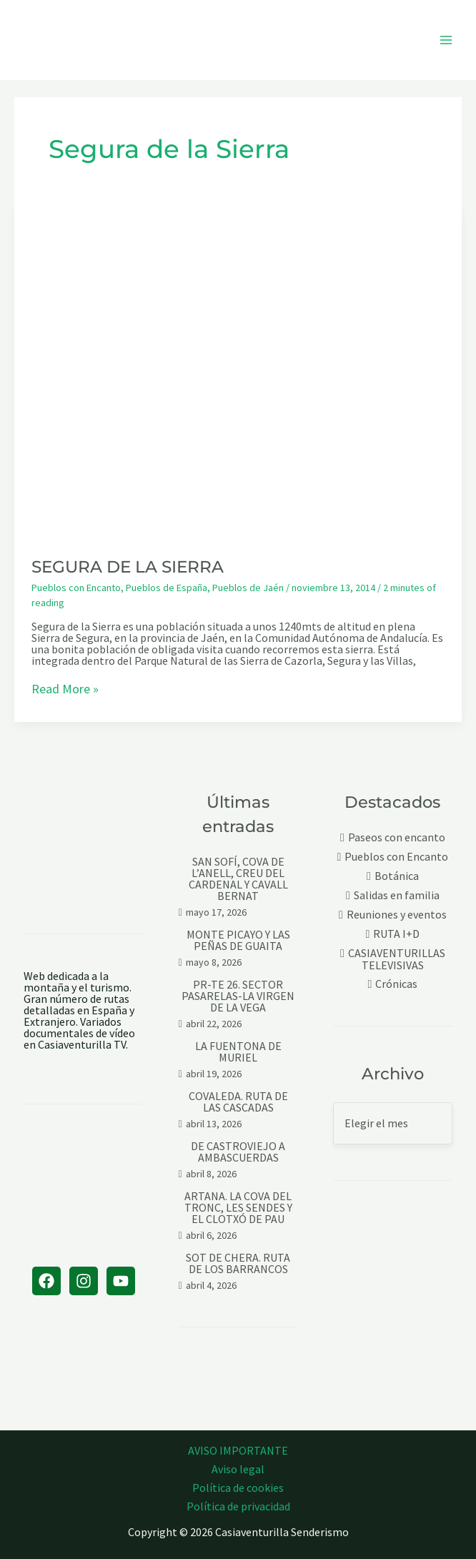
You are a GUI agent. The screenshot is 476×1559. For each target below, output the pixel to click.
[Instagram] (83, 1281)
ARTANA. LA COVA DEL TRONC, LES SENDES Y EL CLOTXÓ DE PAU (238, 1207)
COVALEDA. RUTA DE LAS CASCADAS (238, 1101)
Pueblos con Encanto (76, 587)
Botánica (397, 876)
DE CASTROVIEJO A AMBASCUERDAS (238, 1151)
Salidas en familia (397, 895)
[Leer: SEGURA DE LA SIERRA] (238, 370)
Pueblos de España (166, 587)
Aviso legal (238, 1469)
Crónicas (396, 984)
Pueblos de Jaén (248, 587)
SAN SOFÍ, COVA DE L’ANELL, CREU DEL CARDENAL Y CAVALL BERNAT (238, 878)
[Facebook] (46, 1281)
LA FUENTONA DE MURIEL (238, 1051)
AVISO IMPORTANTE (238, 1450)
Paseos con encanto (396, 837)
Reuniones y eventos (397, 915)
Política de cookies (238, 1487)
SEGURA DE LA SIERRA (127, 567)
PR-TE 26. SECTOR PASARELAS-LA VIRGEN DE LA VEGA (238, 996)
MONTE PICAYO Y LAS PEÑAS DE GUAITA (238, 940)
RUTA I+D (396, 934)
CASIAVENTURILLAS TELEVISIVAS (396, 959)
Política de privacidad (238, 1506)
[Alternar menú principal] (446, 40)
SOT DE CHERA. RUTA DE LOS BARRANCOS (238, 1263)
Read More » (65, 689)
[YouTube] (120, 1281)
